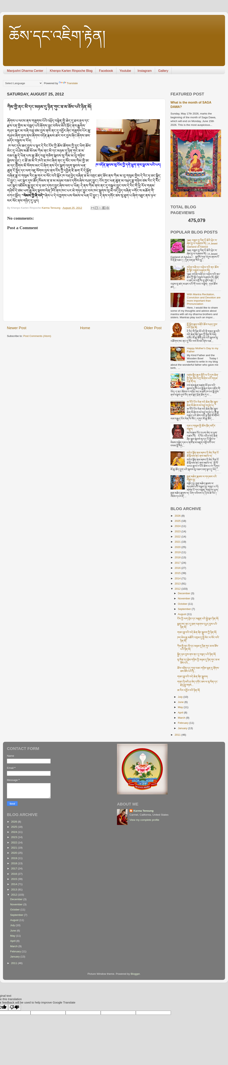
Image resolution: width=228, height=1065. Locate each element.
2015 (178, 573)
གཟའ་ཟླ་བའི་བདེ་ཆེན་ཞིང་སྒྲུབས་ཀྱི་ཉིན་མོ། (197, 632)
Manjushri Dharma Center (25, 70)
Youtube (125, 70)
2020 (178, 547)
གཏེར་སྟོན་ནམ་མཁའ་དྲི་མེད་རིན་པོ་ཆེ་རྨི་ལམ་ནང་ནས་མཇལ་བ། (203, 454)
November (184, 598)
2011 (178, 734)
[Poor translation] (14, 1007)
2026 (178, 515)
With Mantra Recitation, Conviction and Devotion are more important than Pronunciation (203, 299)
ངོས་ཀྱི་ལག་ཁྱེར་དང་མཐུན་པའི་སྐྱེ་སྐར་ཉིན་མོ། (197, 618)
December (184, 593)
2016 (178, 567)
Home (85, 328)
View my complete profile (144, 819)
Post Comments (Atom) (37, 335)
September (185, 608)
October (183, 603)
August (182, 614)
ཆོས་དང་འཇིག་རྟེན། (57, 36)
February (183, 722)
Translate (68, 83)
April (181, 712)
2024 (178, 526)
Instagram (145, 70)
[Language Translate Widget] (22, 83)
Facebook (106, 70)
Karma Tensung (143, 810)
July (180, 696)
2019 (178, 552)
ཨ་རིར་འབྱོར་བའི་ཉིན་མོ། (188, 690)
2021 (178, 541)
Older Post (153, 328)
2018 (178, 557)
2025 (178, 520)
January (183, 728)
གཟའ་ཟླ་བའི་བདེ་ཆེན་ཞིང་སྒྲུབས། (192, 676)
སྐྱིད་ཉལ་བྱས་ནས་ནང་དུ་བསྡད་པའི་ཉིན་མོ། (196, 654)
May (181, 707)
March (182, 717)
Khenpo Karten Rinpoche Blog (71, 70)
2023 (178, 531)
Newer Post (16, 328)
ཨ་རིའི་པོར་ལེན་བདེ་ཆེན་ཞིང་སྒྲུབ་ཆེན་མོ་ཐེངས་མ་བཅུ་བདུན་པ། (202, 404)
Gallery (163, 70)
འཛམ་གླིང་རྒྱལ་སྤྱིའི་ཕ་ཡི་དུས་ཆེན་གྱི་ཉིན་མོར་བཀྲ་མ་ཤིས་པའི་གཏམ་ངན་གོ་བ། (202, 378)
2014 (178, 578)
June (181, 702)
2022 (178, 536)
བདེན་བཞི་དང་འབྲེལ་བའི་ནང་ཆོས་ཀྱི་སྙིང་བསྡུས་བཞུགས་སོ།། (203, 269)
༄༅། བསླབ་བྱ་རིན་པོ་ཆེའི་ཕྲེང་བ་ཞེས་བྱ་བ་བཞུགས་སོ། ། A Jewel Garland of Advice (202, 243)
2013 (178, 583)
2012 (178, 588)
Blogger (135, 973)
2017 (178, 562)
